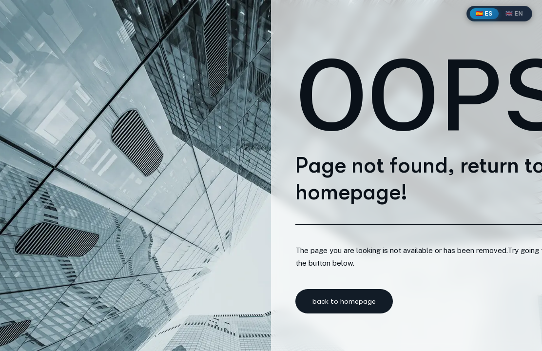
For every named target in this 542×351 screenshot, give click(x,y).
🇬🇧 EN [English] (514, 13)
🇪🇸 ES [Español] (484, 13)
